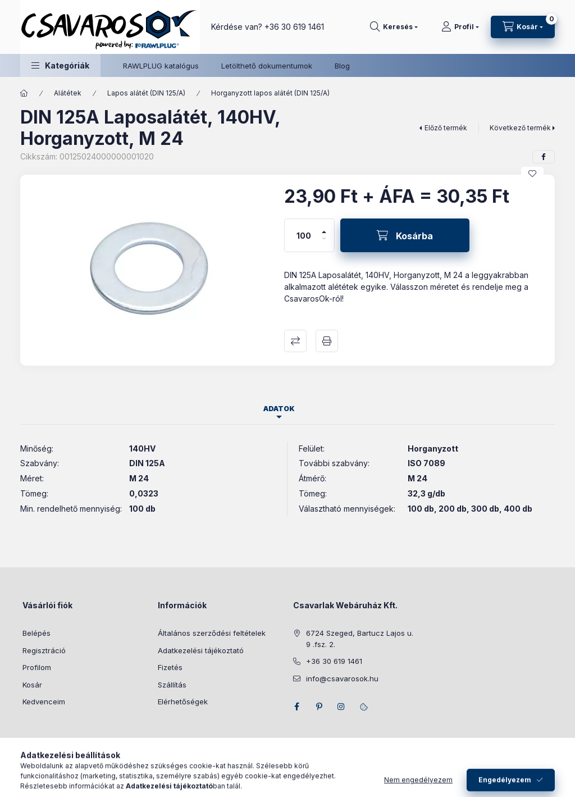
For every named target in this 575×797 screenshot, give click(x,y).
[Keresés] (394, 27)
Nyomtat (327, 341)
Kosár (32, 684)
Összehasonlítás (295, 341)
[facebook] (543, 156)
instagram (341, 706)
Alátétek (67, 93)
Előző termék (446, 128)
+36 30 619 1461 (294, 26)
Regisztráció (44, 650)
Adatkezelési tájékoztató (201, 650)
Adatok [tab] (279, 408)
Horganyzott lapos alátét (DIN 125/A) (270, 93)
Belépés (36, 633)
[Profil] (460, 27)
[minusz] (324, 243)
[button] (60, 65)
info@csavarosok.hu (342, 678)
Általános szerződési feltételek (212, 633)
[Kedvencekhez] (532, 173)
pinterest (319, 706)
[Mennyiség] (304, 235)
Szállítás (172, 684)
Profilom (36, 667)
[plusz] (324, 227)
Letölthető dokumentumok (266, 65)
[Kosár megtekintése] (523, 27)
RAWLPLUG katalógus (161, 65)
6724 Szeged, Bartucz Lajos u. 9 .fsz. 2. (359, 639)
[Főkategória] (24, 93)
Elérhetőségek (183, 701)
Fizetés (170, 667)
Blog (342, 65)
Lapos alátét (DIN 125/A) (146, 93)
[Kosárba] (404, 235)
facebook (296, 706)
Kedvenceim (43, 701)
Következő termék (520, 128)
